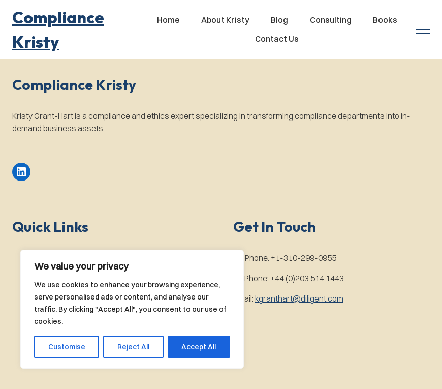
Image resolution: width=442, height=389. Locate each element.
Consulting (331, 20)
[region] (132, 309)
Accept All (198, 346)
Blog (279, 20)
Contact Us (277, 39)
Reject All (133, 346)
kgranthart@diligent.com (299, 298)
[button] (75, 29)
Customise (66, 346)
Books (385, 20)
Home (168, 20)
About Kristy (225, 20)
